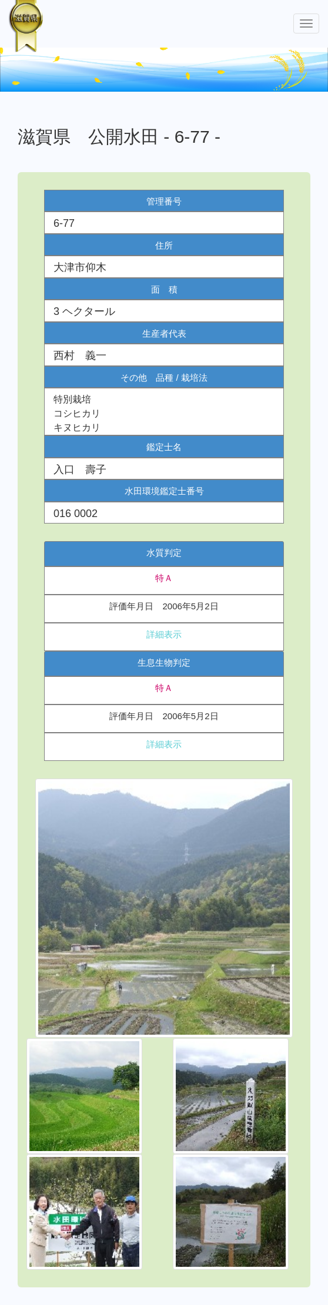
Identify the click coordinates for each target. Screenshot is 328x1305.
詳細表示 (164, 634)
